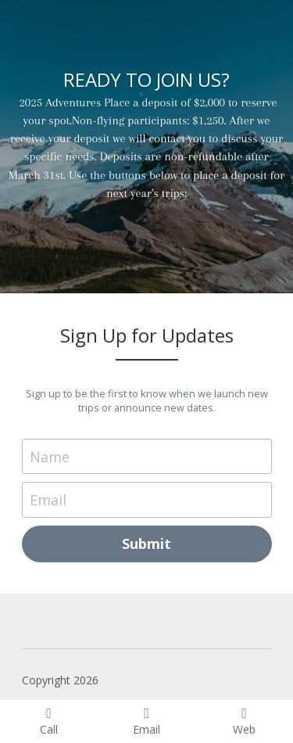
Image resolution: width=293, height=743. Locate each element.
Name (50, 456)
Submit (146, 543)
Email (48, 499)
